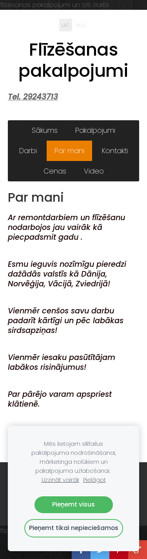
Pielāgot (94, 480)
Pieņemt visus (73, 504)
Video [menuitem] (94, 171)
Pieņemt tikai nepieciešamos (73, 527)
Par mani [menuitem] (69, 151)
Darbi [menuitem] (28, 151)
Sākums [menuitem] (45, 130)
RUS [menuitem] (80, 25)
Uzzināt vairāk (60, 480)
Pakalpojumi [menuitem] (95, 130)
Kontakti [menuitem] (115, 151)
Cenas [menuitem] (55, 171)
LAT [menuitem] (65, 25)
